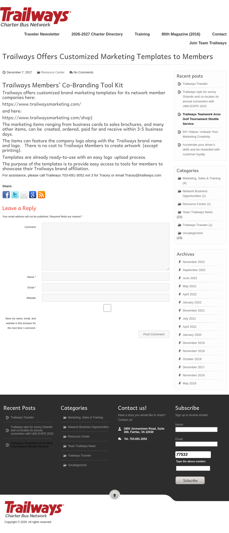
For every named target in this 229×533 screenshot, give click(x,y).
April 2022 (190, 294)
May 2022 (189, 286)
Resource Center (53, 72)
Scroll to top (114, 496)
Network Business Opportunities (88, 427)
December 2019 (194, 343)
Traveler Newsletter (41, 34)
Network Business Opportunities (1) (195, 193)
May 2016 (189, 383)
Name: (179, 424)
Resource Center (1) (197, 204)
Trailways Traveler (195, 83)
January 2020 (192, 335)
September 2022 (194, 270)
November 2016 (194, 375)
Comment (30, 223)
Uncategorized (193, 233)
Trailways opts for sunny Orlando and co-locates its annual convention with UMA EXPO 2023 (201, 99)
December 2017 (194, 367)
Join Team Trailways (208, 43)
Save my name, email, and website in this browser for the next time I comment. (20, 319)
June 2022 (190, 278)
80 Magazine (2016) (181, 34)
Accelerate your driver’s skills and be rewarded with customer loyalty (201, 149)
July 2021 (189, 318)
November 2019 (194, 351)
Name (31, 273)
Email (32, 283)
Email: (179, 439)
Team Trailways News (198, 212)
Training (142, 34)
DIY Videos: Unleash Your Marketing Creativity (200, 134)
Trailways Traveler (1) (197, 225)
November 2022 (194, 262)
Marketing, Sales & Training (85, 417)
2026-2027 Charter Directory (97, 34)
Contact (219, 34)
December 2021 (194, 310)
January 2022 (192, 302)
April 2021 (190, 326)
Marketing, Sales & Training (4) (201, 180)
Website (31, 294)
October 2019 (192, 359)
